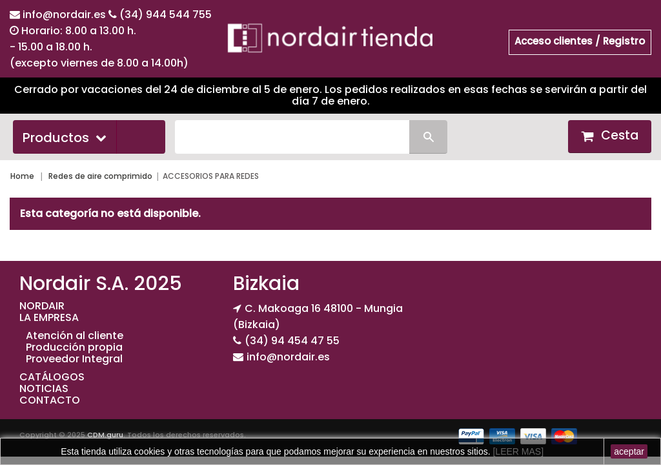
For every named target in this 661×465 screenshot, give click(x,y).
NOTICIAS (43, 388)
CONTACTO (49, 400)
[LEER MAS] (517, 451)
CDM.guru (105, 434)
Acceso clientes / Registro (579, 41)
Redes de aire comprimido (100, 175)
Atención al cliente (74, 335)
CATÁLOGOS (52, 376)
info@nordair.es (65, 14)
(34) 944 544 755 (165, 14)
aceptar (629, 451)
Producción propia (74, 347)
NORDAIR (42, 305)
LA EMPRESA (49, 317)
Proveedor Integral (74, 358)
